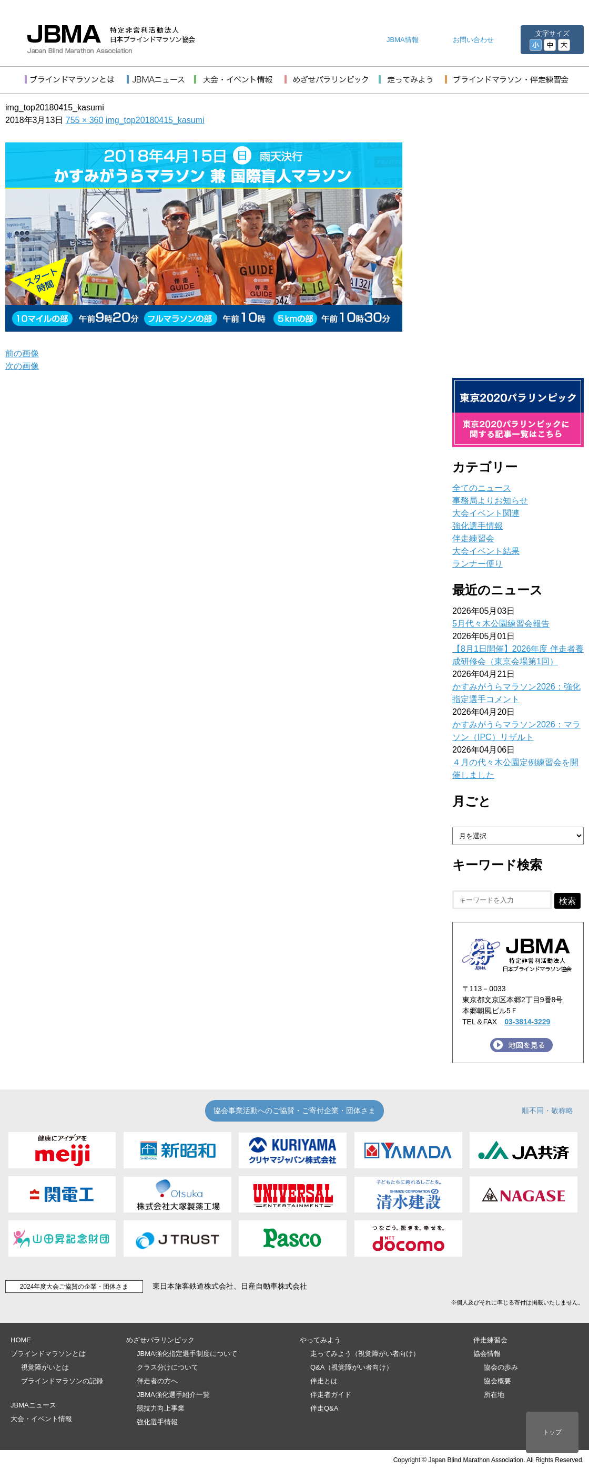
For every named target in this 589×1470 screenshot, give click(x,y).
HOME (21, 1340)
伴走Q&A (324, 1408)
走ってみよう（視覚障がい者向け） (365, 1354)
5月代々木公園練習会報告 (501, 623)
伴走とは (324, 1381)
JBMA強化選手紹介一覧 (173, 1395)
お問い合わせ (473, 40)
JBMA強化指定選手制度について (187, 1354)
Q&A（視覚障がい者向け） (351, 1367)
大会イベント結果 (486, 551)
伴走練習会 (473, 538)
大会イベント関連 (486, 513)
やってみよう (320, 1340)
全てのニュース (481, 488)
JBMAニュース (33, 1405)
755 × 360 (85, 120)
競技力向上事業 (161, 1408)
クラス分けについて (167, 1367)
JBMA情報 (403, 40)
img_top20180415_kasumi (155, 120)
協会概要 (497, 1381)
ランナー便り (477, 563)
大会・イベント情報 (41, 1419)
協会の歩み (501, 1367)
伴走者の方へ (157, 1381)
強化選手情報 (477, 525)
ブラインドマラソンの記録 (62, 1381)
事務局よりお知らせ (490, 500)
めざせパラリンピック (160, 1340)
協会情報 (487, 1354)
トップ (552, 1432)
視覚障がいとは (45, 1367)
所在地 (494, 1395)
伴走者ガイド (330, 1395)
